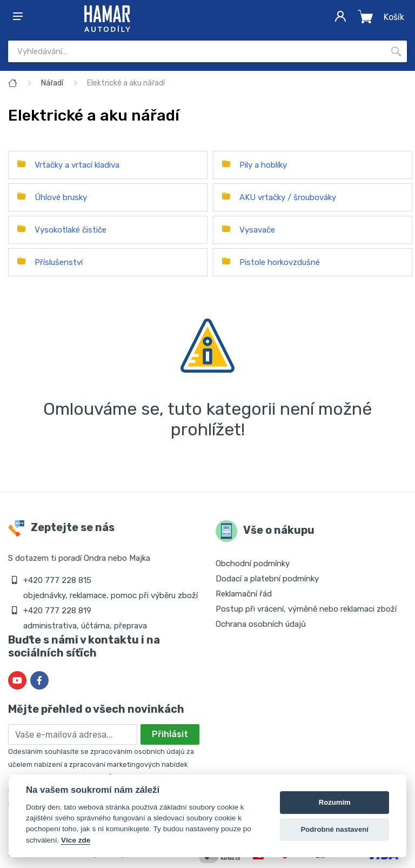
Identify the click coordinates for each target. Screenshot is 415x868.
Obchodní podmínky (253, 563)
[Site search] (196, 51)
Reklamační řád (244, 594)
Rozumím (335, 802)
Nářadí (52, 83)
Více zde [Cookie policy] (75, 840)
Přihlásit (170, 734)
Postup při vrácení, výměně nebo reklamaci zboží (306, 609)
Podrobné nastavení (335, 829)
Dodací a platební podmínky (267, 579)
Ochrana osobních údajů (261, 624)
